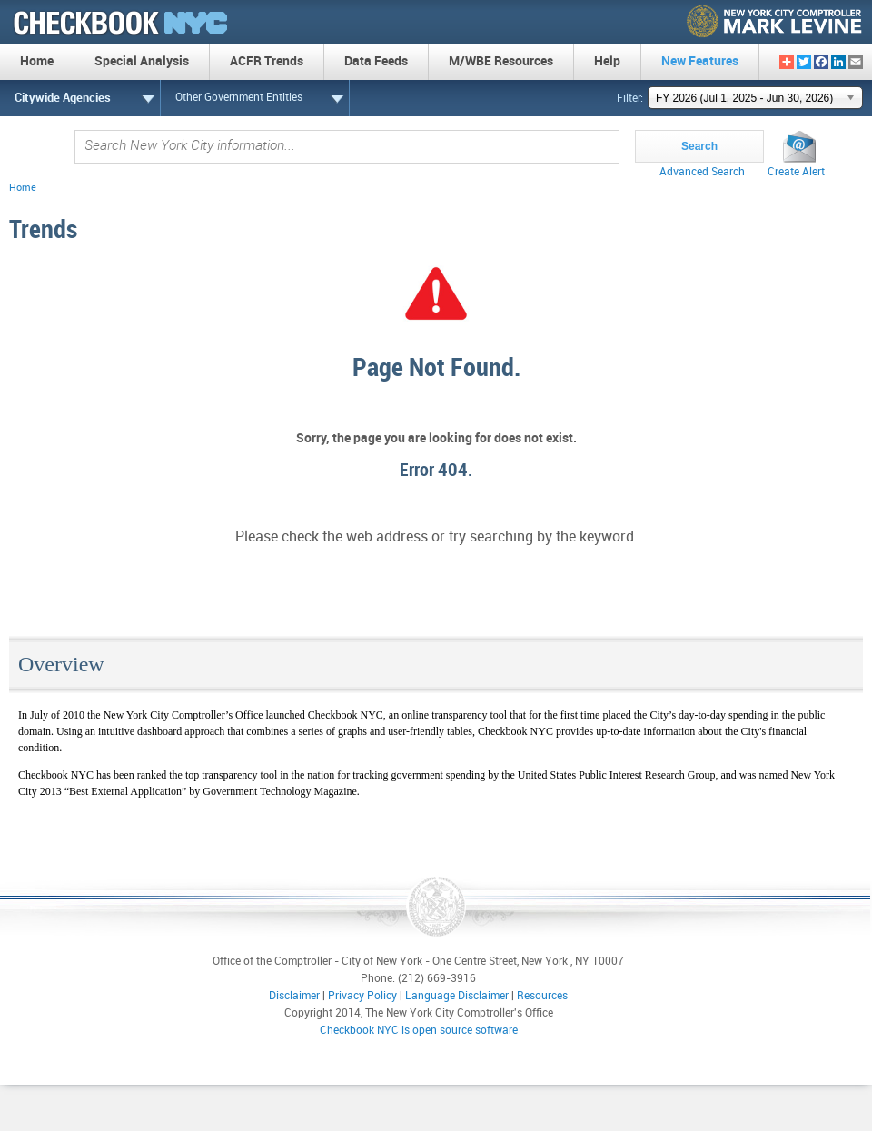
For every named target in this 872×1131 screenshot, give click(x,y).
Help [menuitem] (607, 61)
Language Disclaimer (457, 996)
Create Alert (796, 172)
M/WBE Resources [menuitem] (501, 61)
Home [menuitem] (37, 61)
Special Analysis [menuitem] (141, 61)
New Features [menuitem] (699, 61)
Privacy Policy (362, 996)
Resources (542, 996)
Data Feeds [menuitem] (376, 61)
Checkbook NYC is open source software (419, 1031)
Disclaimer (294, 996)
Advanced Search (702, 172)
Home (22, 188)
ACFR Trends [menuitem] (266, 61)
